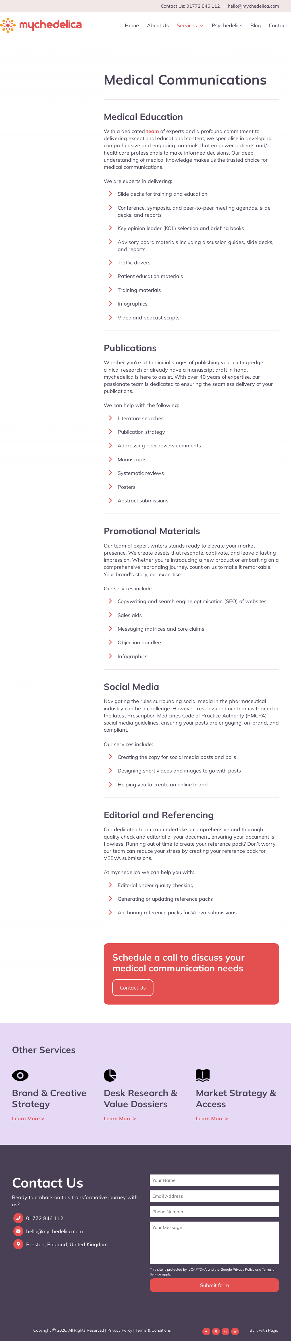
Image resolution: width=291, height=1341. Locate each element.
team (152, 131)
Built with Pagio (264, 1330)
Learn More (28, 1118)
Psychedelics (227, 25)
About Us (158, 25)
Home (132, 25)
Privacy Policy (119, 1330)
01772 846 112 (44, 1218)
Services (190, 25)
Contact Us (133, 987)
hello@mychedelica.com (253, 6)
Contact (278, 25)
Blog (255, 25)
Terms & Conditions (153, 1330)
